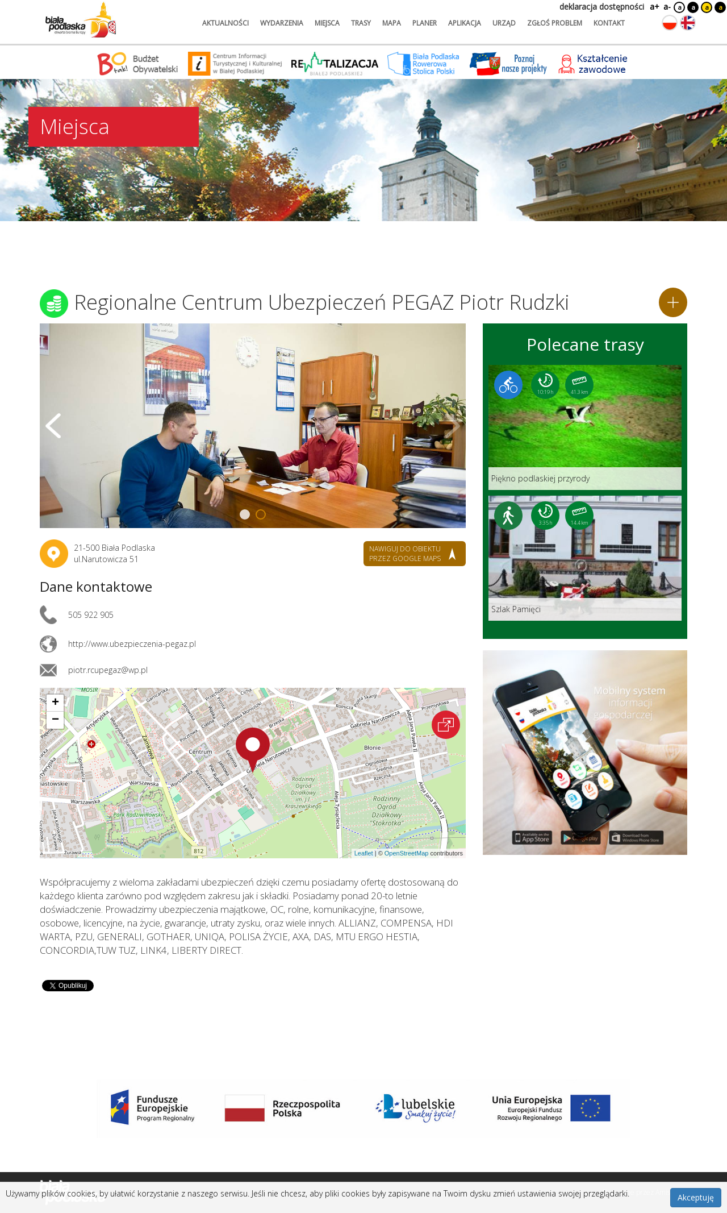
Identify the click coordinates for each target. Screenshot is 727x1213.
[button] (253, 750)
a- (667, 6)
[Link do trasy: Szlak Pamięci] (585, 558)
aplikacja (464, 23)
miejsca (327, 23)
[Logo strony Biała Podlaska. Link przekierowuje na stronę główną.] (80, 20)
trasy (361, 23)
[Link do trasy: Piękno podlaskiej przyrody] (585, 427)
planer (424, 23)
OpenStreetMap (407, 853)
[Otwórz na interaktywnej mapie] (446, 725)
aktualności (225, 23)
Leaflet (363, 853)
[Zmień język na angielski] (688, 22)
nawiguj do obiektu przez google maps (405, 553)
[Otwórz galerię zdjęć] (253, 425)
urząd (504, 23)
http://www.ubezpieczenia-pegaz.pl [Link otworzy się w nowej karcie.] (132, 643)
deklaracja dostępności (601, 6)
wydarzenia (281, 23)
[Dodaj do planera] (673, 302)
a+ (654, 6)
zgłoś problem (554, 23)
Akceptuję (696, 1197)
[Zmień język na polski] (670, 22)
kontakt (609, 23)
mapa (391, 23)
